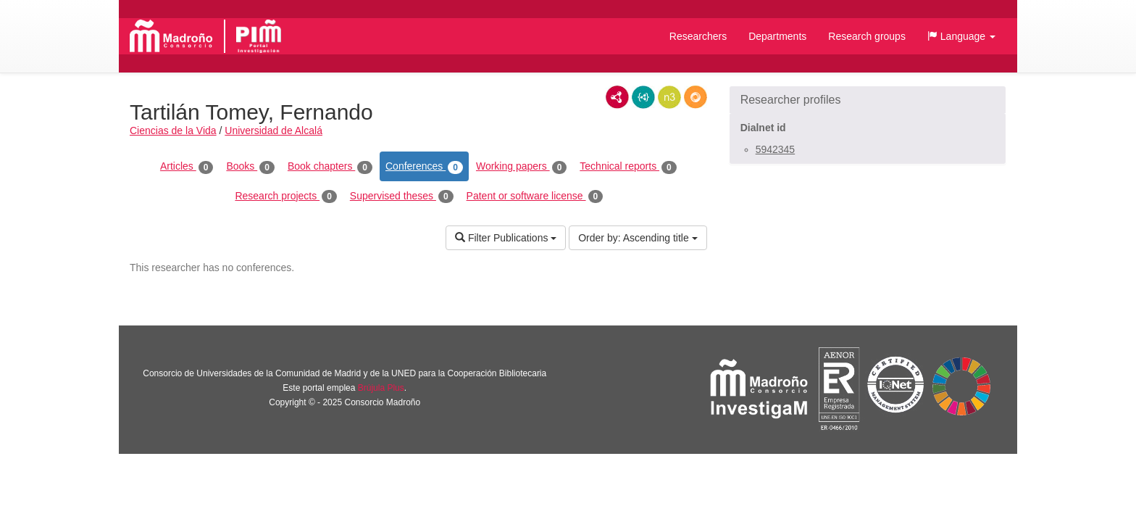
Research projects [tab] (285, 196)
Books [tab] (250, 166)
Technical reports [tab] (628, 166)
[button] (961, 36)
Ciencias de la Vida (173, 130)
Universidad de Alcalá (273, 130)
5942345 (775, 149)
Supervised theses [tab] (402, 196)
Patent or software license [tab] (535, 196)
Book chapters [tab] (330, 166)
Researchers (698, 36)
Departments (777, 36)
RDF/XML (617, 97)
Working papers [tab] (521, 166)
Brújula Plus (381, 388)
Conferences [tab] (424, 166)
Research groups (867, 36)
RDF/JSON (695, 97)
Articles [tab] (186, 166)
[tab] (868, 100)
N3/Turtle (669, 97)
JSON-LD (643, 97)
